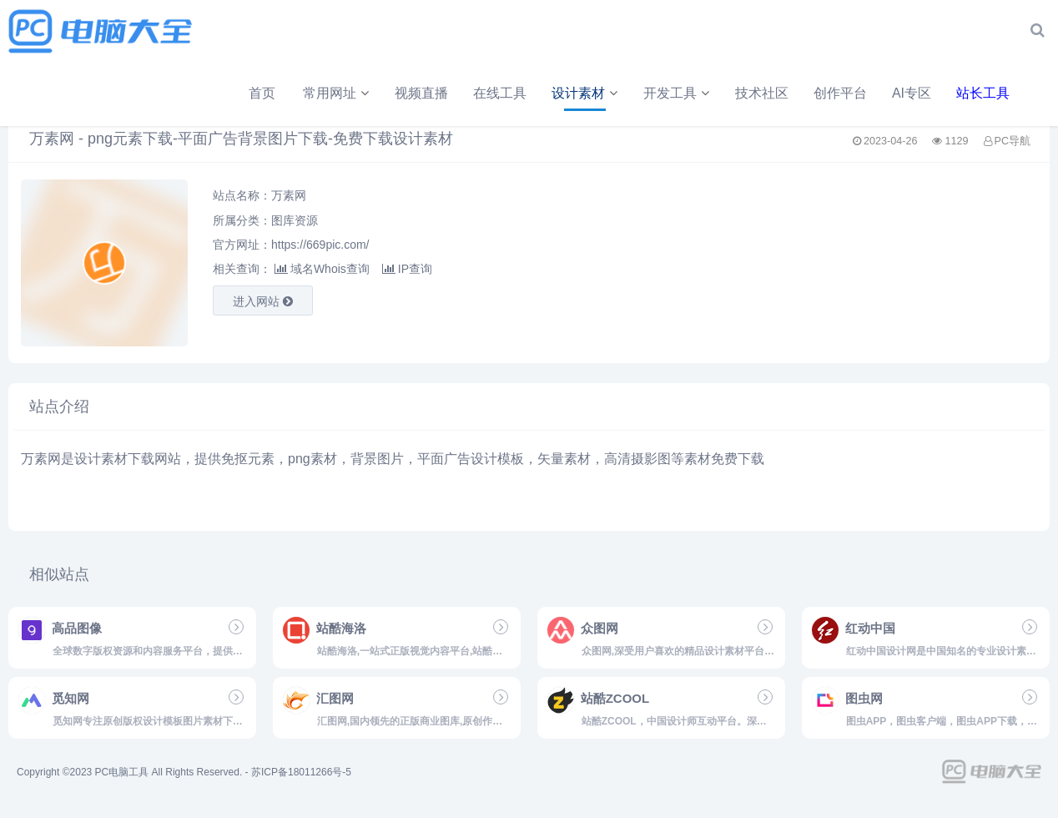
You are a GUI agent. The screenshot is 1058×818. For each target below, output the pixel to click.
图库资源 (294, 223)
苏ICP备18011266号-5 (301, 776)
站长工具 (799, 97)
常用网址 (146, 97)
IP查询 (407, 273)
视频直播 (237, 97)
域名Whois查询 (322, 273)
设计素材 (394, 97)
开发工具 (486, 97)
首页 (78, 97)
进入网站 (263, 305)
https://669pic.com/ (320, 248)
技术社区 (578, 97)
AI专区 (728, 97)
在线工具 (316, 97)
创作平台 (656, 97)
